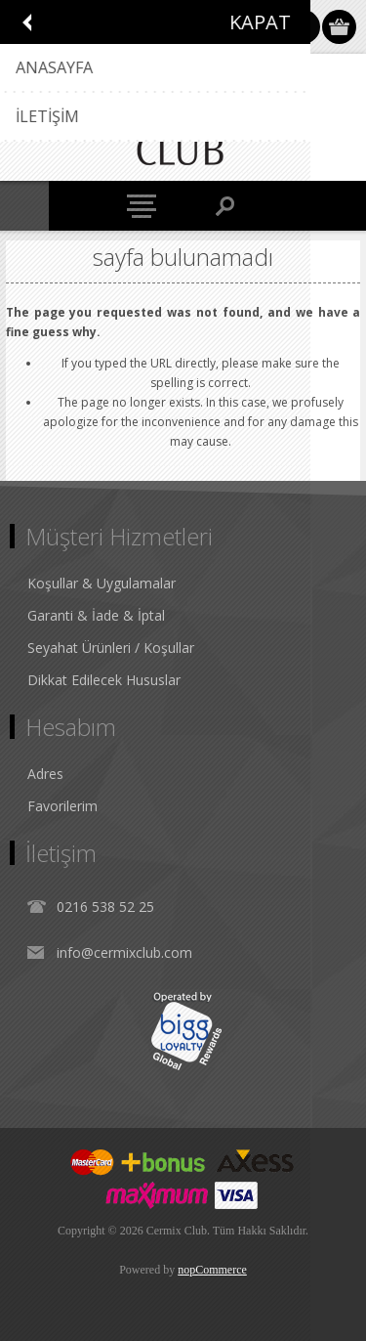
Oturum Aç (303, 27)
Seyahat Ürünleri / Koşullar (110, 647)
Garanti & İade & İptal (96, 615)
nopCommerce (212, 1269)
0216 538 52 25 (105, 906)
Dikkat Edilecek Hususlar (104, 679)
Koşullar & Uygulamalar (101, 583)
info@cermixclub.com (124, 952)
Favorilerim (62, 806)
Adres (45, 773)
